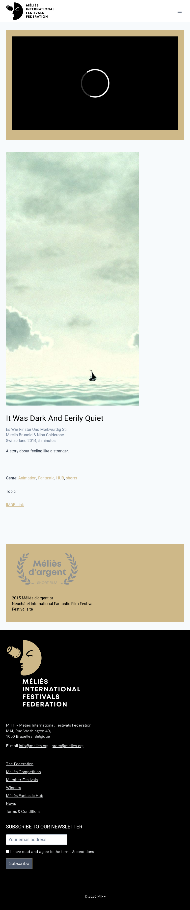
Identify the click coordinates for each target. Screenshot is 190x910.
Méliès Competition (23, 771)
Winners (13, 787)
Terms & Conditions (23, 811)
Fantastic (46, 478)
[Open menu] (179, 11)
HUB (60, 478)
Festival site (22, 609)
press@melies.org (67, 745)
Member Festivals (22, 779)
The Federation (19, 763)
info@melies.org (33, 745)
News (11, 803)
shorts (71, 478)
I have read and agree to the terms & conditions (50, 851)
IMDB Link (15, 504)
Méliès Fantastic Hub (24, 795)
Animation (27, 478)
